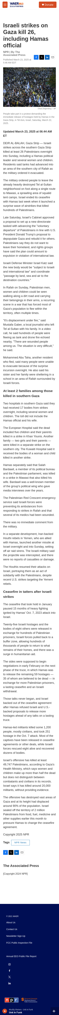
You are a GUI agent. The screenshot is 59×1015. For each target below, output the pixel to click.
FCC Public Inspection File (19, 943)
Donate (49, 4)
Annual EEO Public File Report (21, 956)
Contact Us (11, 929)
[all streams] (55, 1011)
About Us (10, 922)
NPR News (20, 842)
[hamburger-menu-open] (5, 5)
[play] (5, 1011)
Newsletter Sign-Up (15, 936)
